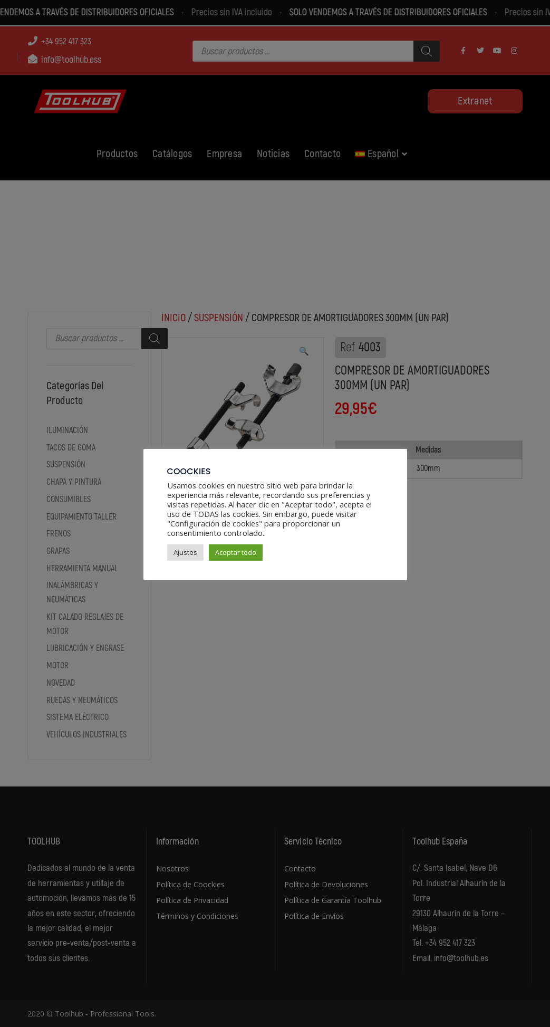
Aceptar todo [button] (235, 552)
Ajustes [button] (185, 552)
